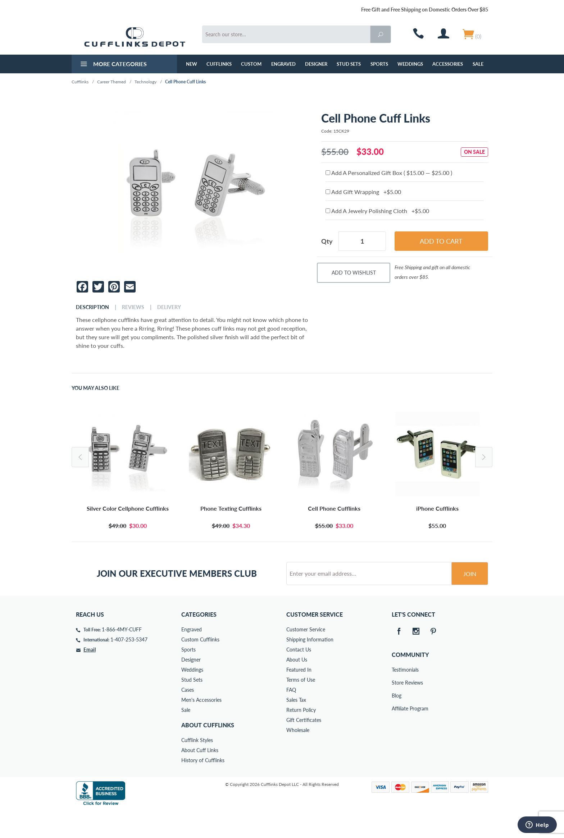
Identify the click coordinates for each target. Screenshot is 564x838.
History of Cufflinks (202, 787)
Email (89, 677)
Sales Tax (296, 727)
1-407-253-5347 (128, 667)
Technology (145, 81)
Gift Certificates (303, 747)
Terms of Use (300, 707)
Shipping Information (309, 667)
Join (469, 601)
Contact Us (298, 677)
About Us (296, 687)
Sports (379, 64)
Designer (316, 64)
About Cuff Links (199, 777)
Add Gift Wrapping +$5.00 (363, 191)
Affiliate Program (397, 736)
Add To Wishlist (354, 273)
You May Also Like (95, 388)
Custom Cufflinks (200, 667)
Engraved (283, 64)
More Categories (113, 65)
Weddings (410, 64)
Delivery (169, 307)
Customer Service (305, 657)
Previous (80, 457)
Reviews (133, 307)
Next (483, 457)
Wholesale (297, 757)
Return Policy (301, 737)
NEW (191, 64)
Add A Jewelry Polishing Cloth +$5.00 (377, 210)
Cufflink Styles (197, 767)
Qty (327, 241)
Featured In (298, 697)
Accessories (447, 64)
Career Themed (111, 81)
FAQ (291, 717)
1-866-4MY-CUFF (122, 657)
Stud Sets (349, 64)
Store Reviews (397, 710)
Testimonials (397, 697)
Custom (251, 64)
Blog (396, 723)
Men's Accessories (201, 727)
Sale (478, 64)
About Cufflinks (207, 752)
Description (92, 307)
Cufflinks (219, 64)
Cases (187, 717)
